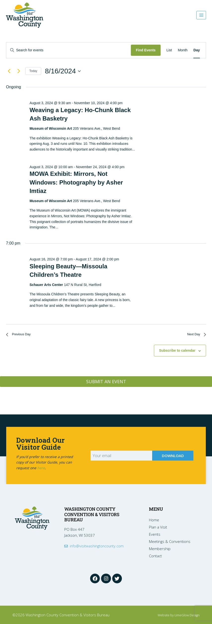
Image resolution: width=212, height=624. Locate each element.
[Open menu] (201, 15)
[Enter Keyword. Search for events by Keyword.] (68, 50)
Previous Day (20, 335)
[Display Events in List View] (169, 50)
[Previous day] (9, 71)
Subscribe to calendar (177, 352)
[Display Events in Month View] (182, 50)
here (41, 467)
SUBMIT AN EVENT (106, 383)
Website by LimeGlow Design (175, 614)
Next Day (195, 335)
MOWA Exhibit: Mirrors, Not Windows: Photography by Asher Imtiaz (76, 182)
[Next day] (19, 71)
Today (33, 71)
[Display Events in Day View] (196, 50)
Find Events (145, 50)
